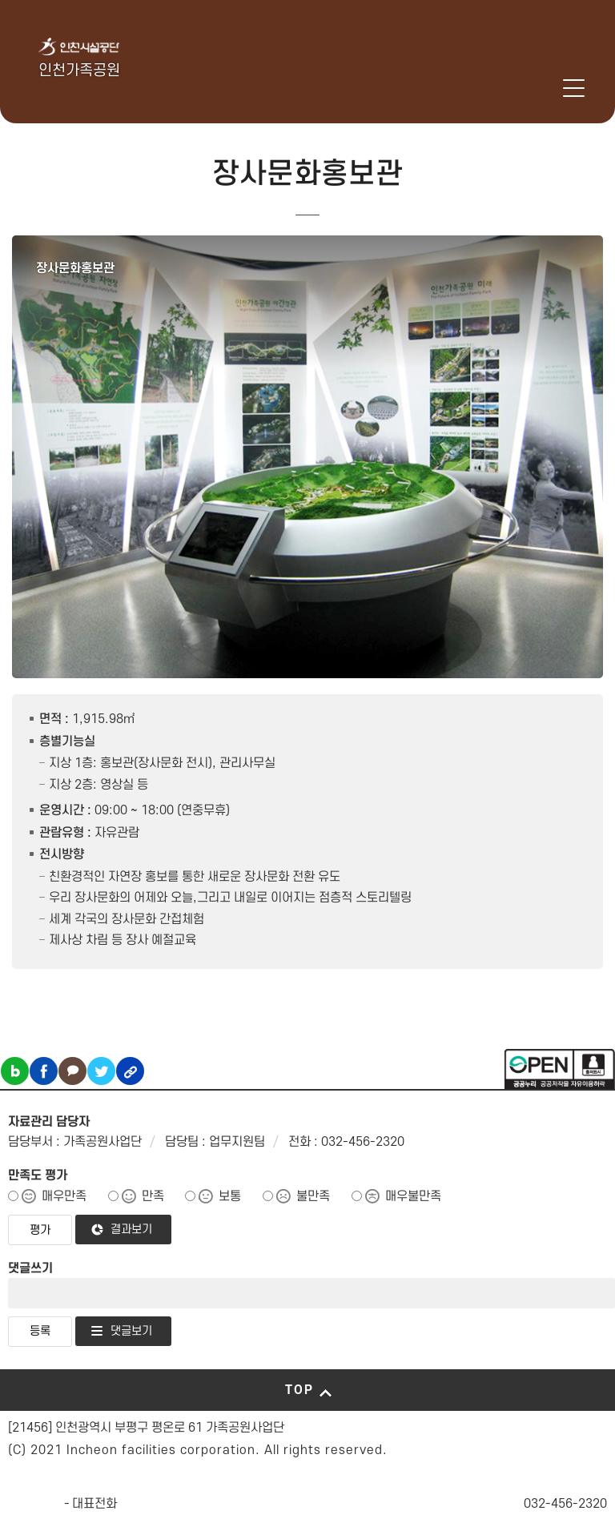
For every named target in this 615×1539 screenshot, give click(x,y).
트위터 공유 (101, 1071)
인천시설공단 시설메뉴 (512, 88)
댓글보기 (131, 1331)
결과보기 (131, 1229)
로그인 (554, 88)
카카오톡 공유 (72, 1071)
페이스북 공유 (44, 1071)
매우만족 (64, 1196)
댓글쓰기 (30, 1268)
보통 (230, 1196)
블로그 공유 (15, 1071)
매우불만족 (413, 1196)
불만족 (313, 1196)
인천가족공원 (79, 70)
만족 (153, 1196)
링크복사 (130, 1071)
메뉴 (574, 88)
